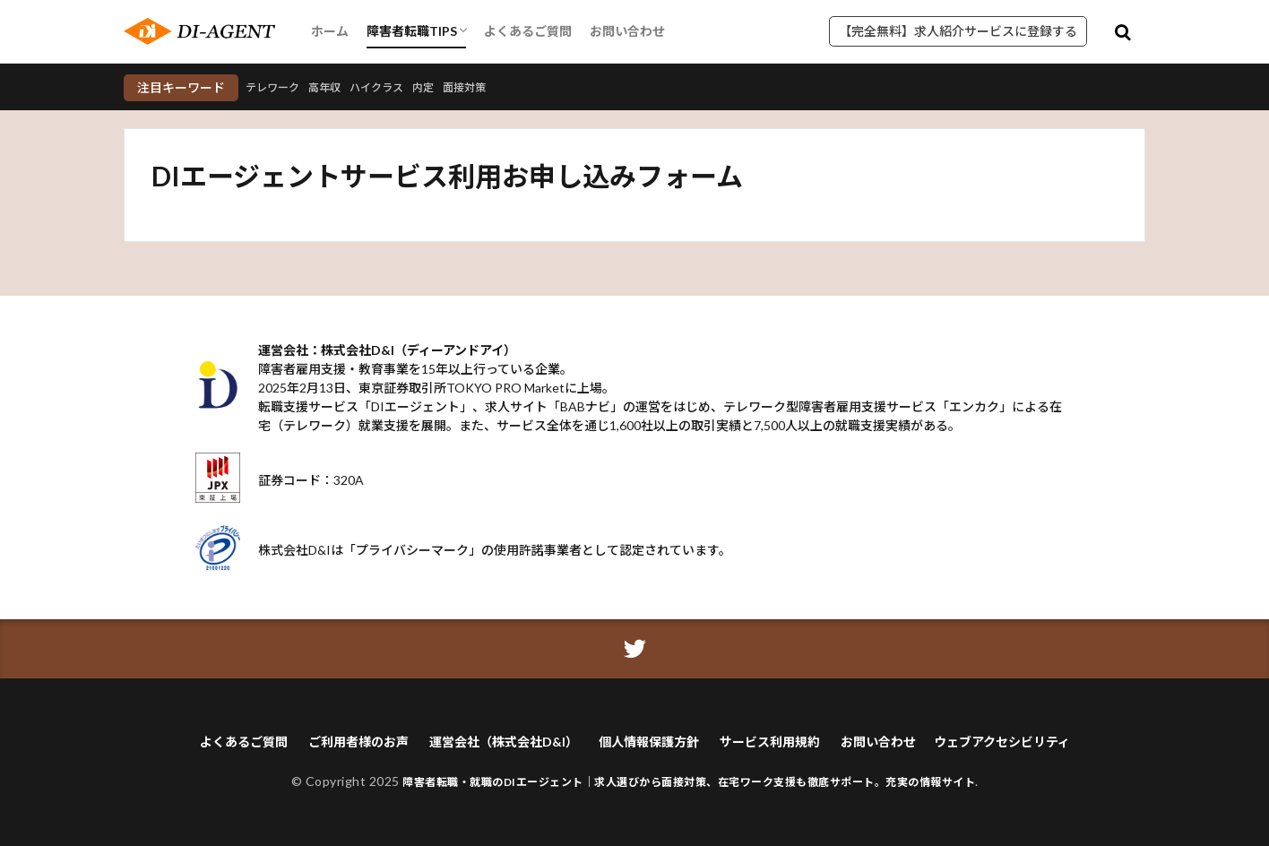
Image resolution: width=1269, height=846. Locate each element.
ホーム (330, 31)
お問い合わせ (627, 31)
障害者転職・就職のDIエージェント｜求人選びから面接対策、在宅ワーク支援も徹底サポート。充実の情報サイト (689, 781)
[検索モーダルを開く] (1123, 31)
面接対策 (495, 87)
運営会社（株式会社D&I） (503, 741)
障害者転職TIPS (412, 31)
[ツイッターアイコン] (635, 648)
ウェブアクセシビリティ (1002, 741)
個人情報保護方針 (649, 741)
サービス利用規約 (770, 741)
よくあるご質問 (528, 31)
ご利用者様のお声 (358, 741)
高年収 (336, 87)
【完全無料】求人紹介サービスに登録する (958, 31)
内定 (448, 87)
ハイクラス (395, 87)
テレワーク (277, 87)
